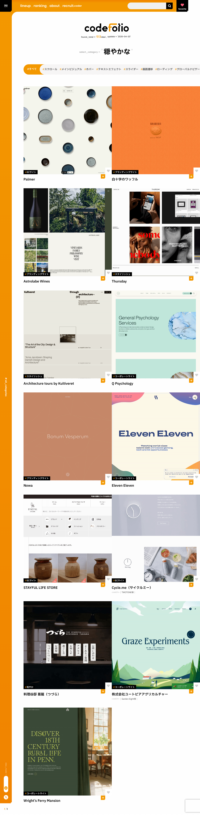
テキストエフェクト (108, 69)
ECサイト (30, 172)
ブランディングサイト (125, 172)
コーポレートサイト (124, 376)
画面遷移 (147, 69)
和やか (29, 687)
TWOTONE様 (128, 592)
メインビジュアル (71, 69)
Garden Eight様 (129, 699)
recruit (72, 5)
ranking (40, 5)
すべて (32, 69)
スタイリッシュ (121, 274)
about (55, 5)
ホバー (89, 69)
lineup (25, 5)
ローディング (163, 69)
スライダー (131, 69)
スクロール (50, 69)
